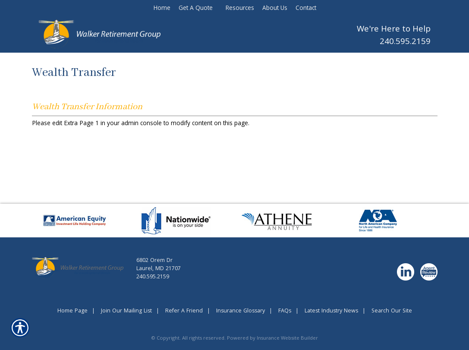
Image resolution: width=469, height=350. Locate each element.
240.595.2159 (405, 42)
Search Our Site (391, 311)
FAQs (284, 311)
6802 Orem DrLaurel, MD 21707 (158, 265)
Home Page (72, 311)
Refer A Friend (184, 311)
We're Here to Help (394, 30)
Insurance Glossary (240, 311)
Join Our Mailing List (126, 311)
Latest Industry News (331, 311)
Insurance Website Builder (287, 338)
